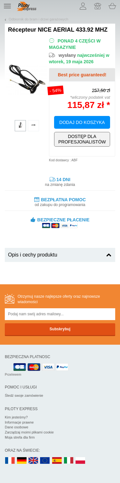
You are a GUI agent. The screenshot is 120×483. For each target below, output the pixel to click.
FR (10, 461)
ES (57, 461)
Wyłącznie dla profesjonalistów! (82, 139)
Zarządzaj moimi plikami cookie (29, 432)
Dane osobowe (16, 427)
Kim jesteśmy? (16, 417)
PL (81, 461)
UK (33, 461)
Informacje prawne (19, 422)
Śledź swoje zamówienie (24, 395)
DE (22, 461)
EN (45, 461)
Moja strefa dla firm (20, 437)
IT (69, 461)
